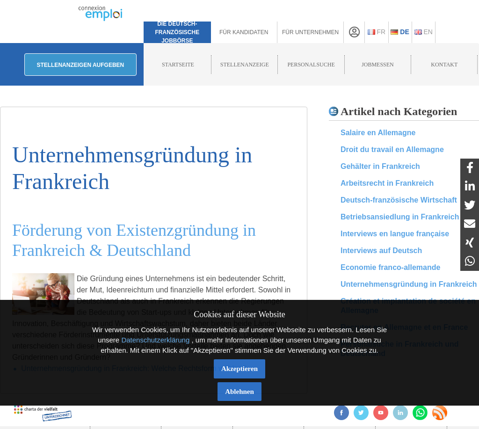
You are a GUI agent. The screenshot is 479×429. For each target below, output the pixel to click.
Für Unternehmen (310, 32)
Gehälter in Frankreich (380, 166)
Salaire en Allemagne (378, 133)
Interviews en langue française (395, 234)
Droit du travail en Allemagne (392, 149)
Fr (377, 32)
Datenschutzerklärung (155, 340)
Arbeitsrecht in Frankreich (387, 183)
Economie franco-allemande (390, 267)
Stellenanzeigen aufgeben (80, 65)
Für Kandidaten (243, 32)
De (400, 32)
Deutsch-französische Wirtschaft (399, 200)
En (423, 32)
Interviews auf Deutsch (381, 250)
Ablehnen (239, 391)
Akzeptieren (239, 368)
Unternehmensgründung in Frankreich (409, 284)
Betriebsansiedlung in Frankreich (400, 217)
